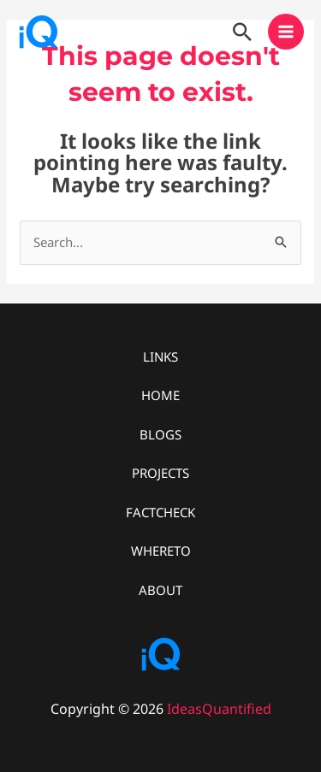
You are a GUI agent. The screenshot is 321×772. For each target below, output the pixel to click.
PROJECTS (160, 472)
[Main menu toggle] (286, 32)
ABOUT (160, 589)
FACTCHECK (160, 512)
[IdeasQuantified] (38, 31)
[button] (242, 31)
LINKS (160, 356)
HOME (160, 395)
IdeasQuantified (219, 708)
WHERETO (161, 550)
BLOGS (160, 434)
